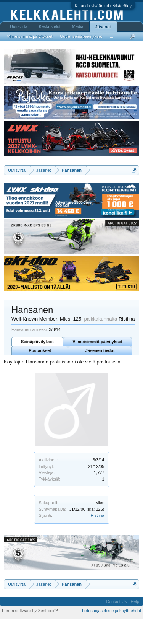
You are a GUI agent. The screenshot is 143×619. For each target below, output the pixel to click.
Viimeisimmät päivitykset (97, 341)
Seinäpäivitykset (37, 341)
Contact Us (116, 601)
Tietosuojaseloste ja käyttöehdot (111, 610)
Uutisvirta (18, 26)
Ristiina (97, 515)
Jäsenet (103, 26)
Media (78, 26)
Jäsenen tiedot (100, 350)
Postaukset (40, 350)
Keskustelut (50, 26)
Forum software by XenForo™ (30, 610)
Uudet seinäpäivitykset (81, 36)
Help (134, 601)
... (111, 36)
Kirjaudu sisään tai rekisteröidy (103, 5)
